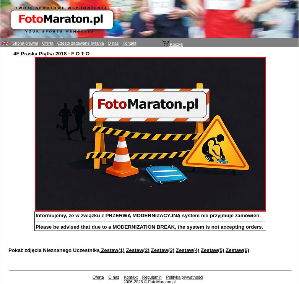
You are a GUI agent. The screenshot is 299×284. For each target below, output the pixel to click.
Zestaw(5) (212, 250)
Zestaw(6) (237, 250)
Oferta (48, 43)
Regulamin (152, 277)
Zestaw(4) (187, 250)
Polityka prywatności (184, 277)
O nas (113, 43)
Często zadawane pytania (80, 43)
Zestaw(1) (112, 250)
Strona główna (25, 43)
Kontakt (129, 43)
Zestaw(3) (162, 250)
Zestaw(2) (137, 250)
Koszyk (172, 44)
